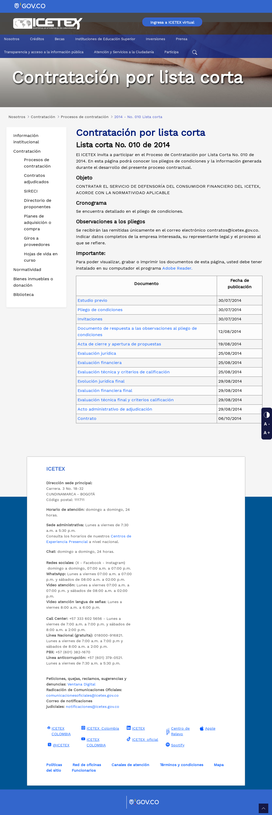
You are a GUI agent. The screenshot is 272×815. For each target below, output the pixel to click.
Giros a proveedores (37, 241)
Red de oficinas (87, 765)
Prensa (181, 39)
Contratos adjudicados (36, 178)
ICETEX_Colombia (99, 728)
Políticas (54, 765)
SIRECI (31, 191)
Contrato (87, 418)
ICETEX (135, 728)
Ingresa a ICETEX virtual (172, 22)
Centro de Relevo (177, 731)
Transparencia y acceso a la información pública (43, 52)
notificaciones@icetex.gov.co (92, 706)
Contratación (27, 151)
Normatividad (27, 269)
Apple (206, 728)
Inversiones (155, 39)
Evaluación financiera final (105, 390)
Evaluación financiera (100, 362)
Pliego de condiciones (100, 309)
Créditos (37, 39)
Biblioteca (23, 294)
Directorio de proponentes (37, 203)
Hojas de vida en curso (41, 257)
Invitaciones (90, 318)
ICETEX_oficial (141, 739)
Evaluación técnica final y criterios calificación (126, 399)
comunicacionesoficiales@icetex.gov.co (82, 695)
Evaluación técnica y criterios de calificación (124, 371)
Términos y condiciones (181, 765)
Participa (171, 52)
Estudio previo (92, 300)
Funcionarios (84, 770)
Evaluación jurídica (97, 353)
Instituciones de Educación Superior (105, 39)
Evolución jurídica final (101, 381)
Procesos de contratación (37, 163)
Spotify (174, 744)
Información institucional (26, 138)
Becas (60, 39)
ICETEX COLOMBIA (58, 731)
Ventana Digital (81, 684)
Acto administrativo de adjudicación (115, 409)
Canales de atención (130, 765)
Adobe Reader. (177, 268)
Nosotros (11, 39)
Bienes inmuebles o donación (33, 282)
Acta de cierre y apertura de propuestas (119, 343)
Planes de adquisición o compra (37, 222)
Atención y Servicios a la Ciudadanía (124, 52)
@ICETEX (57, 744)
